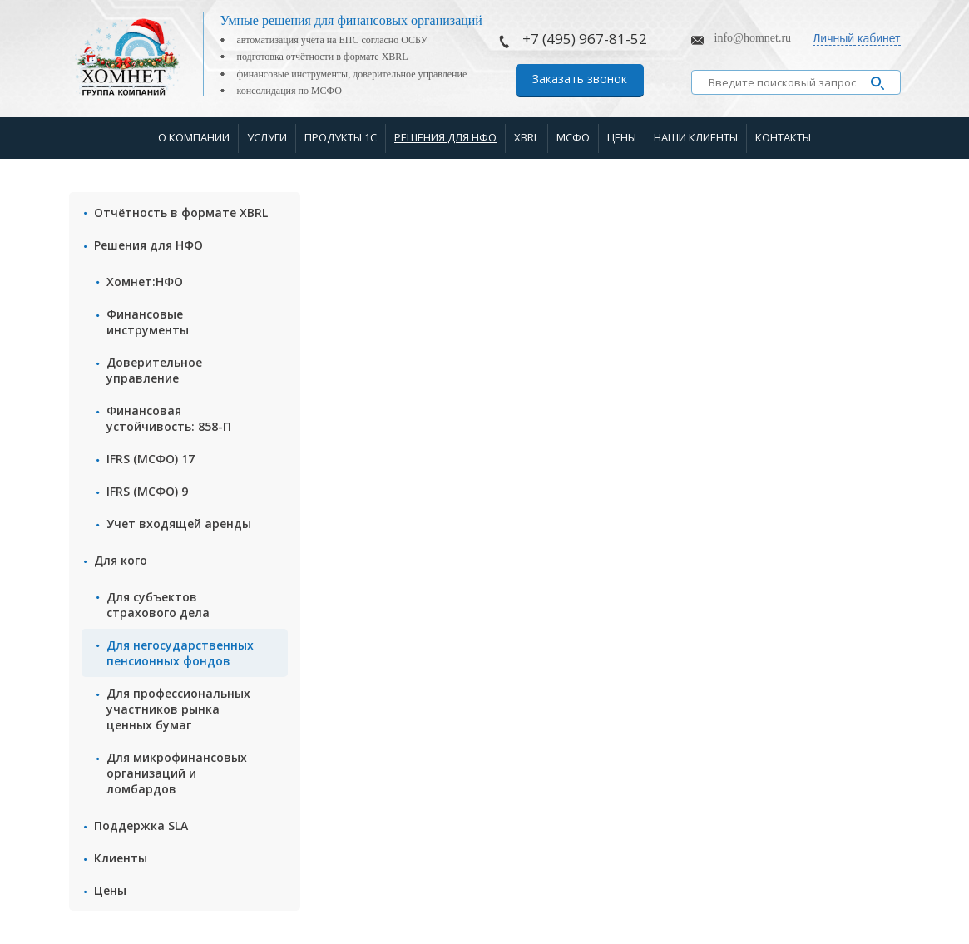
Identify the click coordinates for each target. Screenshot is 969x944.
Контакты (783, 137)
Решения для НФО (445, 137)
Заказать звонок (579, 78)
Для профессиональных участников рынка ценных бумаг (178, 709)
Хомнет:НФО (144, 281)
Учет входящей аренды (178, 523)
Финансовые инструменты (147, 322)
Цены (621, 137)
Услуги (267, 137)
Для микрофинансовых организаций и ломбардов (176, 773)
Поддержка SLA (141, 825)
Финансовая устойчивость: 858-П (168, 418)
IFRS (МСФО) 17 (150, 459)
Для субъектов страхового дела (158, 604)
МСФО (573, 137)
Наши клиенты (696, 137)
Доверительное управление (154, 370)
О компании (194, 137)
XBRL (526, 137)
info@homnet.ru (753, 38)
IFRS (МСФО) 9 (147, 491)
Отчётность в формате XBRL (181, 212)
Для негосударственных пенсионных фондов (180, 653)
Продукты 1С (340, 137)
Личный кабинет (856, 38)
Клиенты (120, 858)
